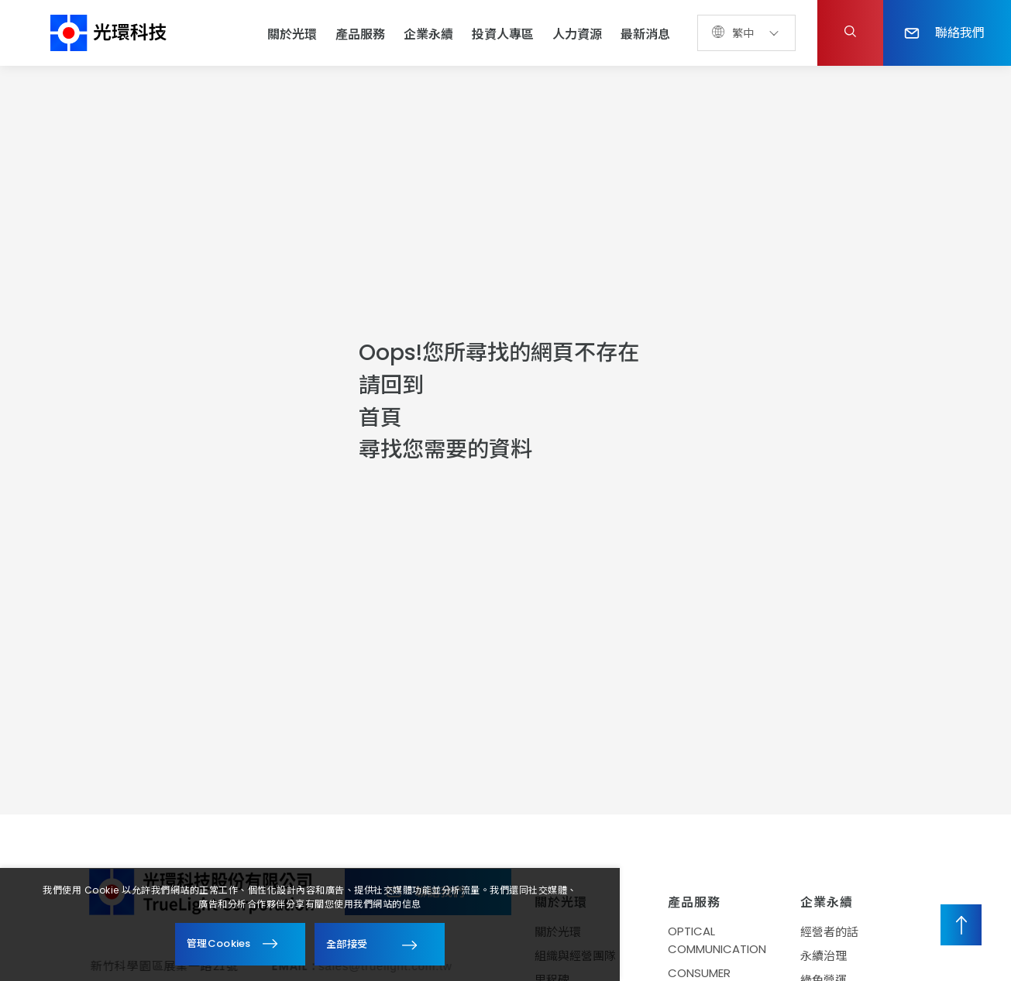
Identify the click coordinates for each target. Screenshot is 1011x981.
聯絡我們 (944, 31)
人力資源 (577, 34)
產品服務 (360, 34)
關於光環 (292, 34)
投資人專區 (503, 34)
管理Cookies (219, 943)
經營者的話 (837, 932)
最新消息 (645, 34)
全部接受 (346, 943)
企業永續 (428, 34)
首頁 (380, 418)
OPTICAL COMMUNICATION (724, 940)
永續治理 (831, 956)
